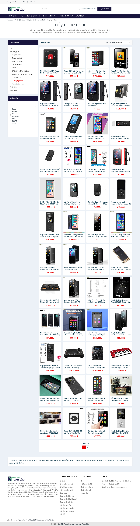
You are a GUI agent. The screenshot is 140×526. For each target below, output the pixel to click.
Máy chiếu (80, 16)
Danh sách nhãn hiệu (67, 496)
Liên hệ (32, 2)
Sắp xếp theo (110, 42)
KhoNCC (14, 114)
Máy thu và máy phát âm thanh (36, 20)
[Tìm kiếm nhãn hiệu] (59, 9)
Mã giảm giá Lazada (67, 508)
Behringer (14, 116)
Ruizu (13, 109)
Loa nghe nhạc (17, 64)
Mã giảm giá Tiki (65, 505)
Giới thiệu (26, 2)
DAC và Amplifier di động (20, 71)
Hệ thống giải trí (33, 16)
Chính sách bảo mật (66, 484)
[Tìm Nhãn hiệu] (23, 105)
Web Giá (46, 520)
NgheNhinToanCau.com (66, 524)
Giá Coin (52, 520)
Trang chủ (11, 2)
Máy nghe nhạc (19, 81)
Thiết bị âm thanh (50, 16)
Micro (14, 68)
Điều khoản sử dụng (66, 487)
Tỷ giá (20, 520)
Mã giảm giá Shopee (67, 511)
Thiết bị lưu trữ (66, 16)
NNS (12, 119)
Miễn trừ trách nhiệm (67, 490)
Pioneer (13, 111)
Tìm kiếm (104, 9)
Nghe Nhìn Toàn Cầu (82, 524)
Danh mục (18, 2)
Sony (13, 123)
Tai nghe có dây (17, 58)
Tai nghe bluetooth (18, 61)
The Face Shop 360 (29, 520)
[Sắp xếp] (123, 42)
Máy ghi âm (18, 77)
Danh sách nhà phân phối (68, 499)
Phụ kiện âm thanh (18, 84)
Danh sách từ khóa (66, 502)
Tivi (22, 16)
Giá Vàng (39, 520)
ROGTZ (13, 121)
